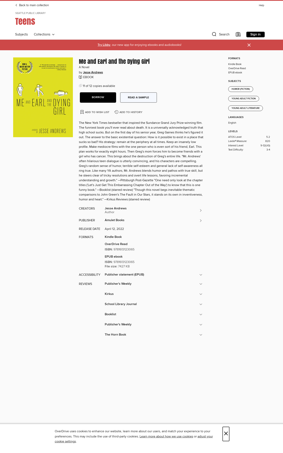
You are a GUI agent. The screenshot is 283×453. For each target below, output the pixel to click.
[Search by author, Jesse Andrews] (153, 210)
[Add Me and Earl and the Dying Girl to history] (128, 112)
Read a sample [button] (138, 97)
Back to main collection (32, 5)
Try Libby (104, 45)
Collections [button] (44, 34)
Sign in (255, 34)
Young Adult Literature (245, 108)
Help (261, 5)
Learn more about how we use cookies (166, 436)
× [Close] (225, 434)
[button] (220, 35)
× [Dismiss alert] (249, 45)
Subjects (21, 34)
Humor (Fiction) (241, 89)
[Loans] (238, 35)
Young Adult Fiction (244, 98)
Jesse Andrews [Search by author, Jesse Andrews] (93, 72)
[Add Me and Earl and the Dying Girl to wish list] (95, 112)
